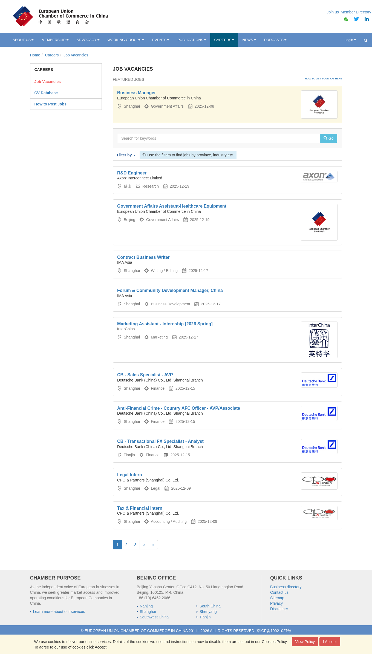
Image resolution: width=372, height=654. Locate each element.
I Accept (330, 641)
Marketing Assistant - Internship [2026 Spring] (165, 324)
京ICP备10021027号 (274, 631)
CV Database (46, 93)
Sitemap (277, 598)
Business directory (285, 587)
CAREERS (224, 40)
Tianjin (205, 617)
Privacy (276, 603)
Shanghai (148, 611)
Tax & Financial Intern (139, 508)
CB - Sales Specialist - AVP (145, 374)
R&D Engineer (132, 173)
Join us (333, 12)
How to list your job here (323, 78)
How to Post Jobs (50, 104)
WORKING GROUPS (126, 40)
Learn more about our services (59, 611)
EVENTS (160, 40)
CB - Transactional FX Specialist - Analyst (160, 441)
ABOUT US (23, 40)
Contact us (279, 592)
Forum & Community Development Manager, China (170, 290)
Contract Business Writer (143, 257)
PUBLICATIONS (191, 40)
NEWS (249, 40)
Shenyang (208, 611)
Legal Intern (129, 474)
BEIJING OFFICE (156, 578)
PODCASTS (275, 40)
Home (35, 55)
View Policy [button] (305, 641)
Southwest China (154, 617)
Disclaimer (279, 609)
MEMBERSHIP (55, 40)
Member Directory (356, 12)
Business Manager (136, 92)
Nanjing (146, 606)
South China (210, 606)
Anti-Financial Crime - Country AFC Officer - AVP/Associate (178, 408)
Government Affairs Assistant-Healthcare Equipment (171, 206)
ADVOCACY (88, 40)
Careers (52, 55)
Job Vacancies (76, 55)
